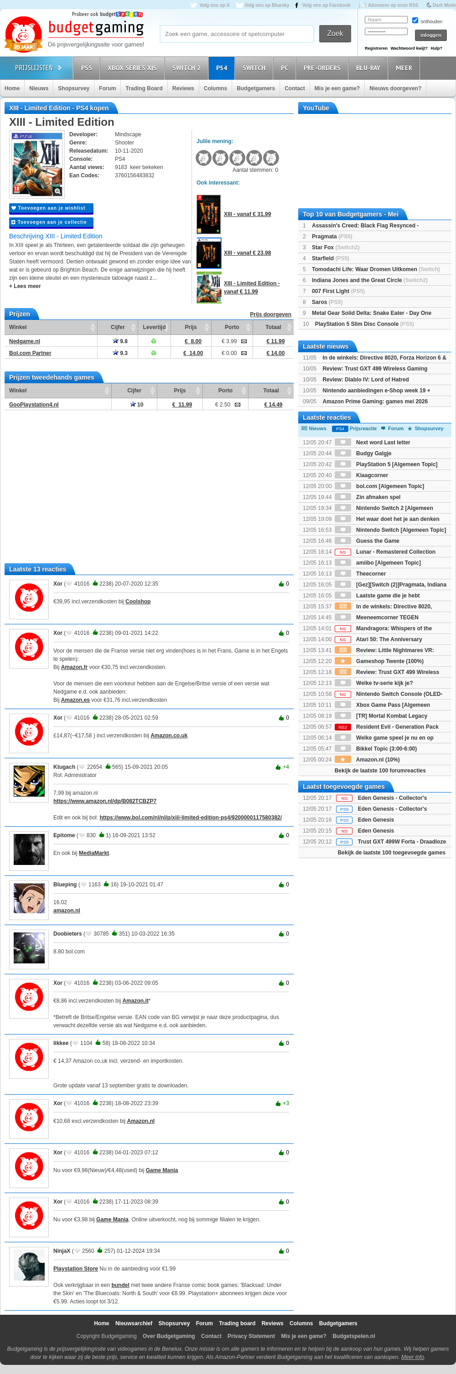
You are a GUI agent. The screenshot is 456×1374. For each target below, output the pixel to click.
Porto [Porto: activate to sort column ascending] (232, 327)
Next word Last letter (372, 442)
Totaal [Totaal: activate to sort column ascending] (273, 327)
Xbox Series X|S (134, 67)
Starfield (330, 258)
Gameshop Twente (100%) (379, 661)
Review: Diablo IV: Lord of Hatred (365, 379)
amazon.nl (66, 910)
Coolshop (137, 601)
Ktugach (64, 767)
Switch (255, 67)
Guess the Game (367, 541)
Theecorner (360, 574)
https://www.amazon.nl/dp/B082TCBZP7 (104, 801)
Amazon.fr (74, 667)
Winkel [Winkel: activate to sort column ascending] (18, 327)
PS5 (88, 67)
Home (12, 88)
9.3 (120, 353)
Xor (57, 584)
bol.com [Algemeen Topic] (379, 486)
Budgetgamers (256, 88)
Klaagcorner (361, 475)
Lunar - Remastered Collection (385, 552)
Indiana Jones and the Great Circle (370, 280)
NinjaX (61, 1251)
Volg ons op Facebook (326, 5)
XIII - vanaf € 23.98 (247, 253)
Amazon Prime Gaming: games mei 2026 (375, 401)
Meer (405, 67)
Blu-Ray (369, 67)
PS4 (223, 67)
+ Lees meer (25, 286)
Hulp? (436, 48)
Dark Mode (444, 5)
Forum (107, 88)
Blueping (65, 884)
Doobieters (67, 934)
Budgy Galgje (363, 453)
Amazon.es (75, 700)
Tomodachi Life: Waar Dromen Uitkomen (376, 269)
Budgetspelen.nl (353, 1336)
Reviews (183, 88)
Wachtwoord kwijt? (409, 48)
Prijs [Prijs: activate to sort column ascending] (191, 327)
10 (137, 404)
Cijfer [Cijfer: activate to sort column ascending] (118, 327)
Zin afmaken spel (368, 497)
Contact (295, 88)
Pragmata (332, 236)
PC (286, 67)
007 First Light (338, 291)
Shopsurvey (73, 88)
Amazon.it (135, 1001)
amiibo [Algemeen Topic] (378, 563)
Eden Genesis (376, 820)
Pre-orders (323, 67)
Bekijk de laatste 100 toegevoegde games (392, 852)
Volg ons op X (214, 5)
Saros (327, 302)
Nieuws (38, 88)
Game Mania (162, 1170)
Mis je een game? (337, 88)
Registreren (376, 48)
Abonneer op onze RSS (393, 5)
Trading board (237, 1323)
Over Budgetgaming (169, 1336)
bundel (120, 1285)
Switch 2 (187, 67)
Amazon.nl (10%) (367, 759)
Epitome (64, 835)
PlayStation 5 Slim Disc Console (364, 324)
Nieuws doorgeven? (395, 88)
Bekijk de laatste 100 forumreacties (380, 770)
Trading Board (143, 88)
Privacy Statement (251, 1336)
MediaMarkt (94, 853)
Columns (215, 88)
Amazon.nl (141, 1121)
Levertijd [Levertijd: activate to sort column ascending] (154, 327)
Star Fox (336, 247)
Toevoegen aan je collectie (49, 222)
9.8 (120, 341)
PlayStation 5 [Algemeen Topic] (386, 464)
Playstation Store (75, 1269)
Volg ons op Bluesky (267, 5)
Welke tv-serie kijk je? (374, 683)
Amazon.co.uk (168, 735)
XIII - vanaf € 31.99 (247, 214)
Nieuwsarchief (133, 1323)
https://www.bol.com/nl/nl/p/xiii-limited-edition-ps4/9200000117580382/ (190, 817)
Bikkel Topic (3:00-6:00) (376, 749)
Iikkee (60, 1043)
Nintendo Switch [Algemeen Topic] (390, 530)
